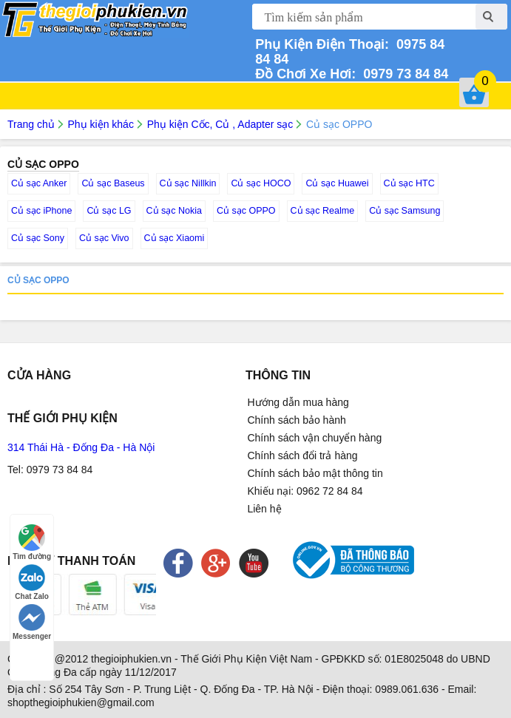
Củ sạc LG (109, 211)
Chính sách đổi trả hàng (302, 455)
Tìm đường (32, 542)
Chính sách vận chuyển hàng (314, 438)
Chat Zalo (32, 582)
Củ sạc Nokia (174, 211)
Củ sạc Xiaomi (174, 238)
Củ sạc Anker (39, 183)
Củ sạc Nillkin (188, 183)
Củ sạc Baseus (112, 183)
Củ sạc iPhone (41, 211)
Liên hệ (264, 509)
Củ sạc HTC (409, 183)
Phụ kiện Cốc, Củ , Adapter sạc (220, 124)
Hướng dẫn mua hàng (297, 402)
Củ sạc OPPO (246, 211)
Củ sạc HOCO (261, 183)
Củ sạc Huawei (336, 183)
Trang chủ (31, 124)
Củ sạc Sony (37, 238)
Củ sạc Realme (323, 211)
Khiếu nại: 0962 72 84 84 (304, 491)
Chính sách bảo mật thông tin (314, 473)
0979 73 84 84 (402, 74)
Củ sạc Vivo (104, 238)
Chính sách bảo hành (296, 420)
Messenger (32, 622)
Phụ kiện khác (101, 124)
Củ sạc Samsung (404, 211)
